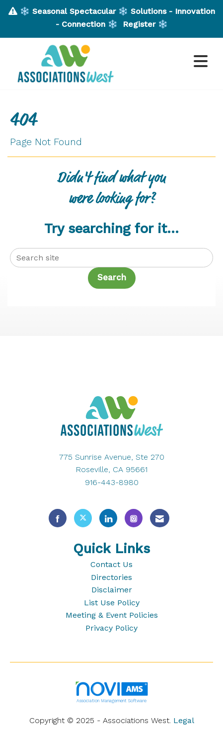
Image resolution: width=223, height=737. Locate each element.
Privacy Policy (111, 628)
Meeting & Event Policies (112, 615)
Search (111, 277)
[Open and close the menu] (168, 62)
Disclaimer (111, 589)
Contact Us (111, 564)
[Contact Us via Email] (159, 518)
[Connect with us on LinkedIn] (108, 518)
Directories (111, 577)
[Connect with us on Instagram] (134, 518)
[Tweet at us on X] (83, 518)
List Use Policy (112, 602)
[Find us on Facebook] (58, 518)
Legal (183, 720)
